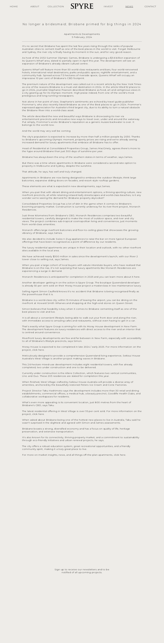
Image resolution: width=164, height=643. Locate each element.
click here (38, 349)
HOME (14, 6)
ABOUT (34, 6)
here (137, 276)
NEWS (129, 6)
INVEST (108, 6)
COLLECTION (56, 6)
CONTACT (150, 6)
